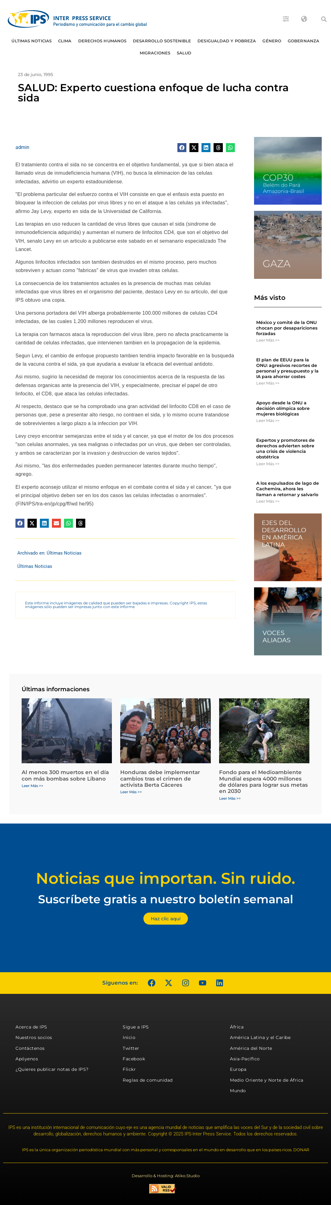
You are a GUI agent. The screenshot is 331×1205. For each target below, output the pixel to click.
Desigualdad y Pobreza (226, 40)
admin (22, 147)
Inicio (129, 1037)
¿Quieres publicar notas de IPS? (52, 1069)
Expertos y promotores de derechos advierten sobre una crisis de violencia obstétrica (285, 448)
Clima (65, 40)
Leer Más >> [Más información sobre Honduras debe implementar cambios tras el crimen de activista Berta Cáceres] (131, 792)
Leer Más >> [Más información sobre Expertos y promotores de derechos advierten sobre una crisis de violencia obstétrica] (267, 463)
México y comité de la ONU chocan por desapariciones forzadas (286, 328)
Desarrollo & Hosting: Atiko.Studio (166, 1175)
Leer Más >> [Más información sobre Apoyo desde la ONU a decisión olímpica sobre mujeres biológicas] (267, 420)
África (237, 1027)
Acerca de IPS (31, 1027)
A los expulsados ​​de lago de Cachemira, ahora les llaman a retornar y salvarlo (287, 488)
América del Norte (251, 1048)
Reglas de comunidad (148, 1080)
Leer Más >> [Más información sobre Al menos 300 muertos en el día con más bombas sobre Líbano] (32, 785)
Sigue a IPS (136, 1027)
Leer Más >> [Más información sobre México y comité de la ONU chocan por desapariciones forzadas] (267, 340)
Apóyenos (26, 1059)
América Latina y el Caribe (260, 1037)
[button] (324, 19)
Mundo (238, 1090)
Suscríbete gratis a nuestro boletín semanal (165, 899)
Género (271, 40)
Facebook (134, 1059)
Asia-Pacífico (245, 1059)
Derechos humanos (102, 40)
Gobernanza (303, 40)
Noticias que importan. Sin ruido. (165, 878)
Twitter (131, 1048)
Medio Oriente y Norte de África (266, 1080)
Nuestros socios (33, 1037)
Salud (184, 52)
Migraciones (155, 52)
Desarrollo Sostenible (162, 40)
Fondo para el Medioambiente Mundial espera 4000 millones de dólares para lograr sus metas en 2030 (263, 781)
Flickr (129, 1069)
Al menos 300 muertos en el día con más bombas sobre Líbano (65, 775)
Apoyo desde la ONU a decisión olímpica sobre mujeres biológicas (283, 408)
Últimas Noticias (31, 40)
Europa (238, 1069)
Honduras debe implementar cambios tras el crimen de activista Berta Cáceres (160, 778)
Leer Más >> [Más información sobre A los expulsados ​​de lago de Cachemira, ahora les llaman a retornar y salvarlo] (267, 501)
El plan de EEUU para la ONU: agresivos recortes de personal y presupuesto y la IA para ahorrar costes (287, 368)
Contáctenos (30, 1048)
